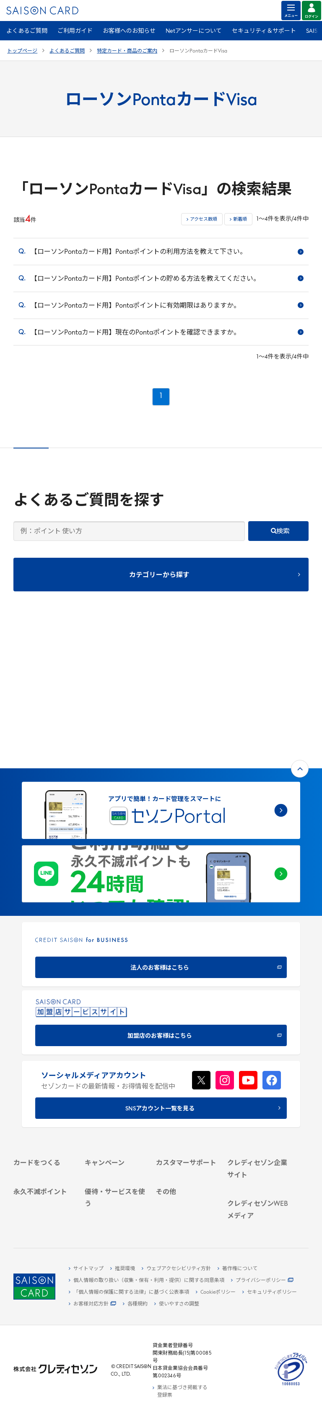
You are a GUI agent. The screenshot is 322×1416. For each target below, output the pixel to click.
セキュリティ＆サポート (264, 31)
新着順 (240, 219)
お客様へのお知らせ (129, 31)
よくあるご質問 (26, 31)
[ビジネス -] (257, 1080)
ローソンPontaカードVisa (198, 51)
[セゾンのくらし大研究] (257, 1215)
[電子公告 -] (257, 1109)
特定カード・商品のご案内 (127, 51)
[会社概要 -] (257, 1071)
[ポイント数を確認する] (44, 1206)
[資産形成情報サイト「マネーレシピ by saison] (257, 1194)
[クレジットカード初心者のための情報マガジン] (257, 1169)
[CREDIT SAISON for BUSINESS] (161, 819)
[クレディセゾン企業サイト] (257, 1057)
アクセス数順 (203, 219)
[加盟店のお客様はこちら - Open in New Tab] (161, 887)
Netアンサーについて (194, 31)
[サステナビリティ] (257, 1090)
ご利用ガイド (75, 31)
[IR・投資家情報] (257, 1100)
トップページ (22, 51)
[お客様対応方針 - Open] (92, 1304)
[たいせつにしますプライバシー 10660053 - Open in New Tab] (291, 1385)
